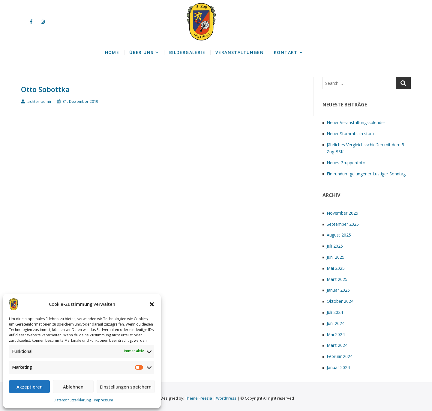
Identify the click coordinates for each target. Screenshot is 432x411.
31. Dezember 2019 (77, 101)
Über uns (141, 52)
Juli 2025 (335, 246)
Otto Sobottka (45, 89)
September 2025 (343, 224)
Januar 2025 (338, 290)
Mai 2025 (336, 268)
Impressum (103, 400)
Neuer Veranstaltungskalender (356, 122)
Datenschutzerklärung (72, 400)
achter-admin (36, 101)
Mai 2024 (336, 334)
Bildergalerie (187, 52)
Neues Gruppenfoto (346, 162)
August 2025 (339, 235)
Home (112, 52)
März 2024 (337, 345)
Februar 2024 (339, 356)
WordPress (226, 398)
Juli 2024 (335, 312)
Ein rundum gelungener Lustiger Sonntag (366, 174)
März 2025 (337, 279)
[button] (152, 304)
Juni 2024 (335, 323)
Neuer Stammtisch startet (352, 133)
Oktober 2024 (340, 301)
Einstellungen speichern (126, 387)
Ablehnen (73, 387)
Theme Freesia (198, 398)
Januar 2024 (338, 367)
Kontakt (286, 52)
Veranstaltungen (239, 52)
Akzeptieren (29, 387)
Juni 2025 (335, 257)
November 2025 (342, 213)
